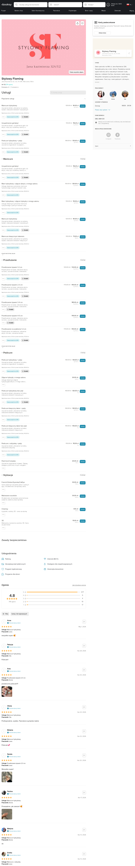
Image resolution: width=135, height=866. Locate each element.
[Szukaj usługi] (68, 93)
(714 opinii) (9, 84)
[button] (30, 4)
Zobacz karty (102, 33)
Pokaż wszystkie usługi (8, 254)
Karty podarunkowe (106, 22)
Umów (82, 106)
